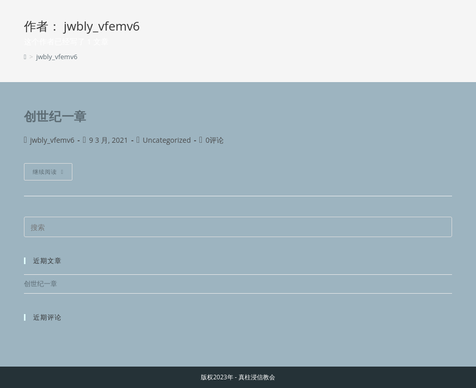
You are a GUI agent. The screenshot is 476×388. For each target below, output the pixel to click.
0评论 (214, 140)
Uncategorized (167, 140)
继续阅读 (48, 169)
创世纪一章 (55, 116)
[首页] (25, 56)
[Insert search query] (238, 227)
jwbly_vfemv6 (56, 56)
